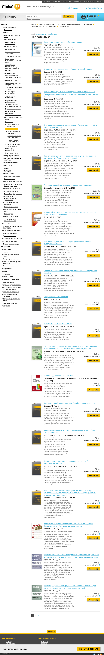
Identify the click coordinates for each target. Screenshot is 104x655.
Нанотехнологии (10, 39)
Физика (6, 32)
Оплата (99, 1)
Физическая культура (10, 303)
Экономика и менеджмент (12, 176)
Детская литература (9, 236)
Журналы (6, 247)
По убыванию (52, 34)
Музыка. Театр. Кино (11, 191)
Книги (4, 24)
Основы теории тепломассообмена (58, 324)
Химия (6, 168)
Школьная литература (10, 241)
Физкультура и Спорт (11, 216)
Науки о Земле (9, 173)
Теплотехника (12, 129)
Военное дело (8, 214)
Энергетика (9, 122)
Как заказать (77, 1)
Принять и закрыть (89, 649)
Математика (8, 30)
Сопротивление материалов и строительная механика (13, 113)
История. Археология (11, 207)
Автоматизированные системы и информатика (13, 105)
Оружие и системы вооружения (11, 96)
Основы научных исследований (10, 92)
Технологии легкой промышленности (10, 220)
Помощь (74, 8)
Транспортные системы (12, 78)
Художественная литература (12, 238)
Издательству (67, 1)
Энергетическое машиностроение (13, 141)
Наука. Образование (10, 27)
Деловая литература (10, 233)
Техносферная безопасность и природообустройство (12, 66)
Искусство (6, 223)
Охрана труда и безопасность (10, 149)
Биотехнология (10, 49)
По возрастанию (41, 34)
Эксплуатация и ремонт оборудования (13, 84)
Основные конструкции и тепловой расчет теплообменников (68, 69)
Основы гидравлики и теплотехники (58, 375)
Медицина (7, 171)
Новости (44, 644)
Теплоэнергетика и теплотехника (12, 125)
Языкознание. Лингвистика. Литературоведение (13, 185)
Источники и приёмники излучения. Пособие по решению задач (69, 403)
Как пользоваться (89, 1)
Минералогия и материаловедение (11, 74)
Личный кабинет (95, 8)
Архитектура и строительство (10, 43)
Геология (8, 71)
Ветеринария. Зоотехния (12, 156)
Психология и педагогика (12, 188)
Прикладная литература (11, 244)
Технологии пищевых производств (11, 203)
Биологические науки (11, 163)
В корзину (92, 54)
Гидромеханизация (11, 153)
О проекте (44, 642)
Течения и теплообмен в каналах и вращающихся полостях (68, 185)
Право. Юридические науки (13, 181)
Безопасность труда (11, 80)
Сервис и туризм (9, 179)
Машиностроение (11, 46)
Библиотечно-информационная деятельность (10, 198)
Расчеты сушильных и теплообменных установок (63, 42)
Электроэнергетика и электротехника (14, 136)
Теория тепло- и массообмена (56, 297)
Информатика (8, 165)
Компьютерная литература (11, 230)
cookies (23, 649)
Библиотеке (56, 1)
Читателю (47, 1)
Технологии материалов (13, 56)
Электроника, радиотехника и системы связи (13, 60)
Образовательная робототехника (11, 101)
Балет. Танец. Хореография (13, 194)
